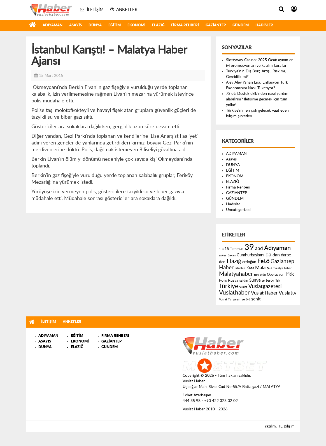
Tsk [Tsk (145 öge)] (277, 280)
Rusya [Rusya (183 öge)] (233, 280)
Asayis (75, 25)
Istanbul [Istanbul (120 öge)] (240, 268)
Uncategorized (238, 210)
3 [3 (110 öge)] (222, 248)
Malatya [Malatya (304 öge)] (263, 267)
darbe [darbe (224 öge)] (286, 255)
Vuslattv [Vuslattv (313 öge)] (287, 293)
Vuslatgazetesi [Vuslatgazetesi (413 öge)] (265, 286)
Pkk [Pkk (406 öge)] (289, 274)
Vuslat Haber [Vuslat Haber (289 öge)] (264, 293)
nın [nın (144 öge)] (256, 274)
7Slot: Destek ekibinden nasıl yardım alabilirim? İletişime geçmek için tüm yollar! (257, 99)
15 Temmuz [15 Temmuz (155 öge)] (234, 249)
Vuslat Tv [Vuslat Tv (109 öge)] (225, 299)
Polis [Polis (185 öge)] (223, 280)
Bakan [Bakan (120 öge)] (231, 255)
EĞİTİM (114, 25)
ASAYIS (44, 341)
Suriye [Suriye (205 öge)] (255, 280)
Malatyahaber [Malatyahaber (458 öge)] (236, 274)
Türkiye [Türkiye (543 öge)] (228, 286)
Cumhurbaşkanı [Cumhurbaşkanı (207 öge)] (250, 255)
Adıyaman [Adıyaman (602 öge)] (277, 248)
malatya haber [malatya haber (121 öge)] (282, 268)
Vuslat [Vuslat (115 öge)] (243, 287)
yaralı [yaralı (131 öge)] (236, 299)
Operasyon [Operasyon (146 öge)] (275, 274)
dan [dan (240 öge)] (276, 255)
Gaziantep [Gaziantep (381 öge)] (282, 261)
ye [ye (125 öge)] (243, 299)
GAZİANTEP (216, 25)
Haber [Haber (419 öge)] (226, 267)
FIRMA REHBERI (115, 336)
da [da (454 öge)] (268, 255)
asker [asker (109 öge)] (222, 255)
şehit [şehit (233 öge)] (256, 299)
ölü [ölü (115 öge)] (248, 299)
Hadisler (264, 25)
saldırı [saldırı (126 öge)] (243, 280)
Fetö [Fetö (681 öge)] (263, 261)
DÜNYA (95, 25)
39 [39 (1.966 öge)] (249, 247)
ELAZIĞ (158, 25)
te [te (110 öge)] (263, 280)
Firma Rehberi (185, 25)
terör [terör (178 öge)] (270, 280)
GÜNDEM (240, 25)
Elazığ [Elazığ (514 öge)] (234, 261)
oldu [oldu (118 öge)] (263, 274)
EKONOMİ (136, 25)
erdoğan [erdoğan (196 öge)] (249, 262)
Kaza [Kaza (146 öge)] (250, 268)
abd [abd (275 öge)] (259, 248)
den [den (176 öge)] (222, 262)
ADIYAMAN (52, 25)
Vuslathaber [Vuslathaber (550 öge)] (234, 293)
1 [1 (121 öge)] (220, 248)
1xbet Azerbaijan (197, 395)
